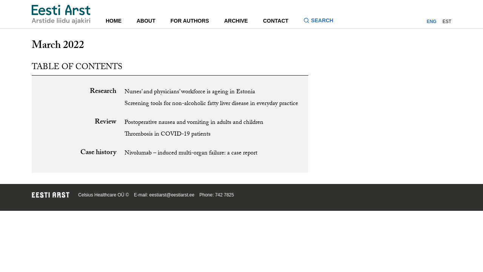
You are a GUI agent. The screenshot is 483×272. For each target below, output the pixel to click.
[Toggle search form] (321, 21)
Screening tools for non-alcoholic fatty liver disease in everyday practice (211, 104)
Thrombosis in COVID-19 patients (168, 135)
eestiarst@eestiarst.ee (172, 195)
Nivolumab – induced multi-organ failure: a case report (191, 154)
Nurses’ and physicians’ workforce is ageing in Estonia (190, 92)
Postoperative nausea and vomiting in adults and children (194, 123)
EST (447, 21)
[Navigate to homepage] (61, 15)
